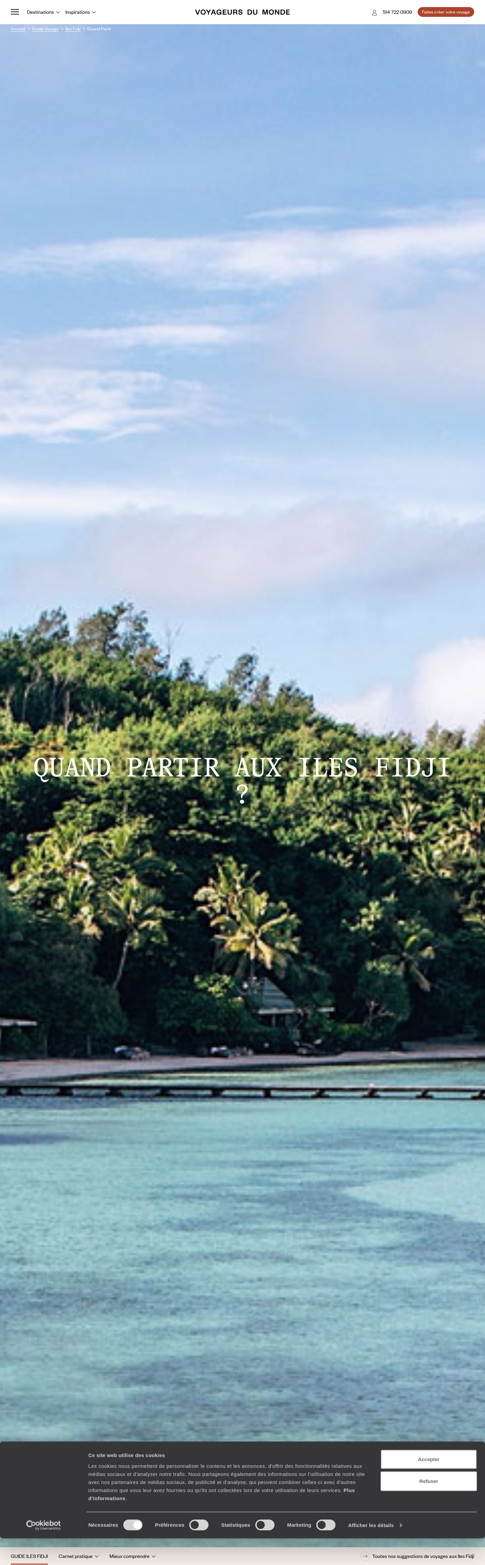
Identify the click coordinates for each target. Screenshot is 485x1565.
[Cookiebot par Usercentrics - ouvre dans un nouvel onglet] (43, 1552)
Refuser (428, 1507)
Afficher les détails (371, 1552)
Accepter (429, 1485)
